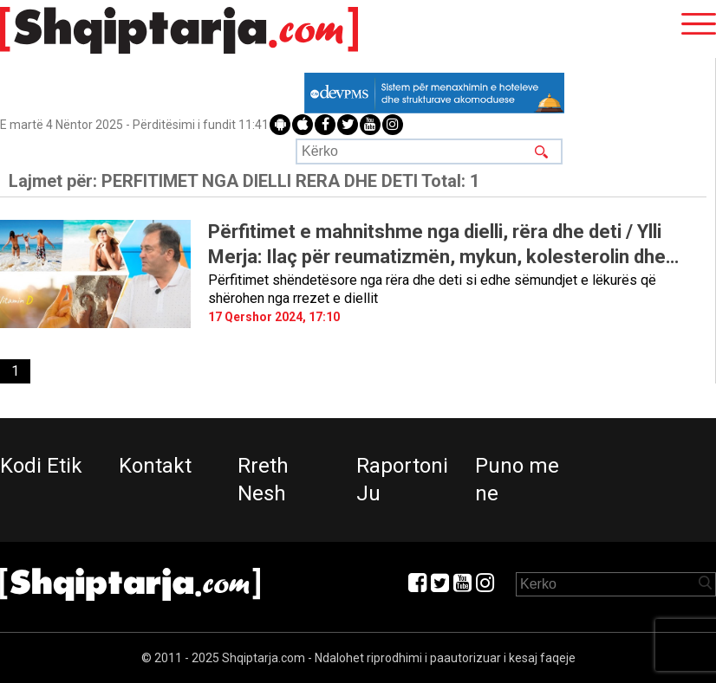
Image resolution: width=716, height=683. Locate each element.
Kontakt (155, 466)
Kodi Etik (41, 466)
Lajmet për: (244, 181)
